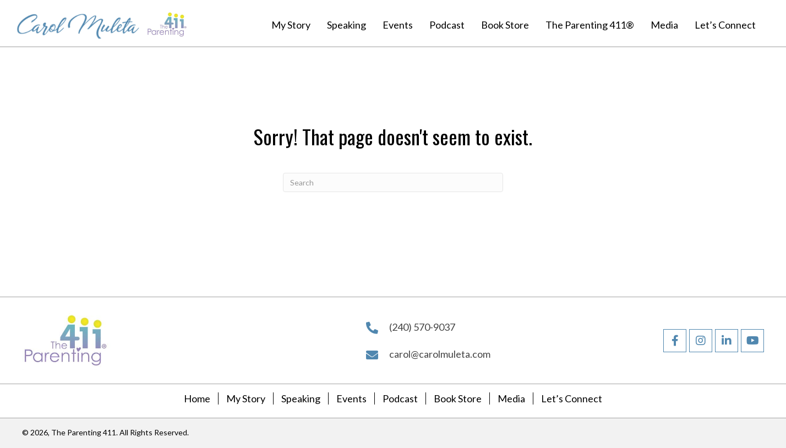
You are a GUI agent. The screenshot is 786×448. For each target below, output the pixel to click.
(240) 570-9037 (422, 327)
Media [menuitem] (511, 399)
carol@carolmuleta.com (439, 354)
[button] (675, 341)
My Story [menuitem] (245, 399)
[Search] (393, 182)
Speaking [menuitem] (300, 399)
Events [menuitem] (351, 399)
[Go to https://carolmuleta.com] (78, 23)
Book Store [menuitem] (458, 399)
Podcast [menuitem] (400, 399)
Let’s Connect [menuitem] (571, 399)
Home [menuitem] (197, 399)
